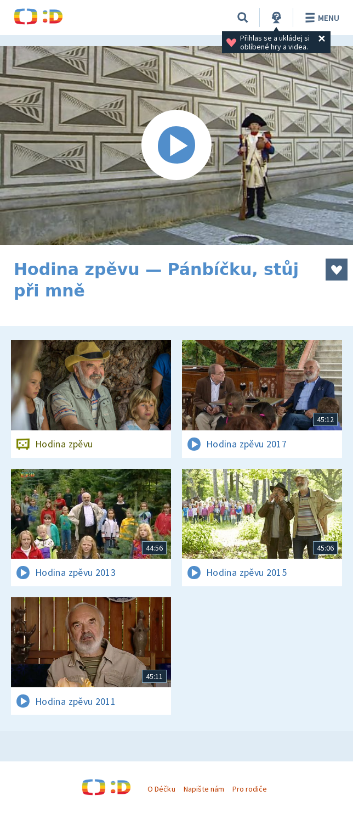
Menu (320, 17)
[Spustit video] (176, 145)
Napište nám (204, 789)
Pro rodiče (249, 789)
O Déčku (161, 789)
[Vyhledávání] (242, 17)
